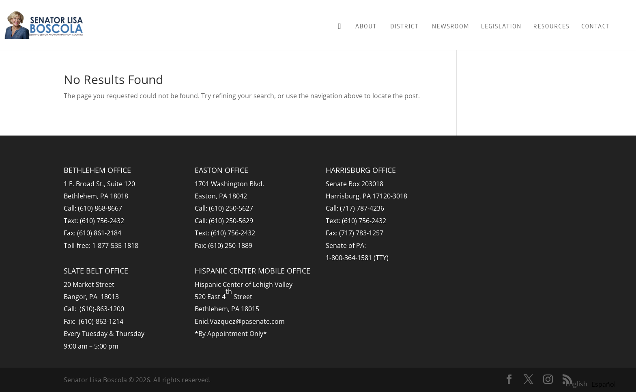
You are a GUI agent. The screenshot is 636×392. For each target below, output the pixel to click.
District (404, 26)
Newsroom (450, 26)
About (366, 26)
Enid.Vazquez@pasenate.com (240, 321)
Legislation (501, 26)
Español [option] (603, 384)
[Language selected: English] (592, 383)
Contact (596, 26)
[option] (603, 384)
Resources (551, 26)
